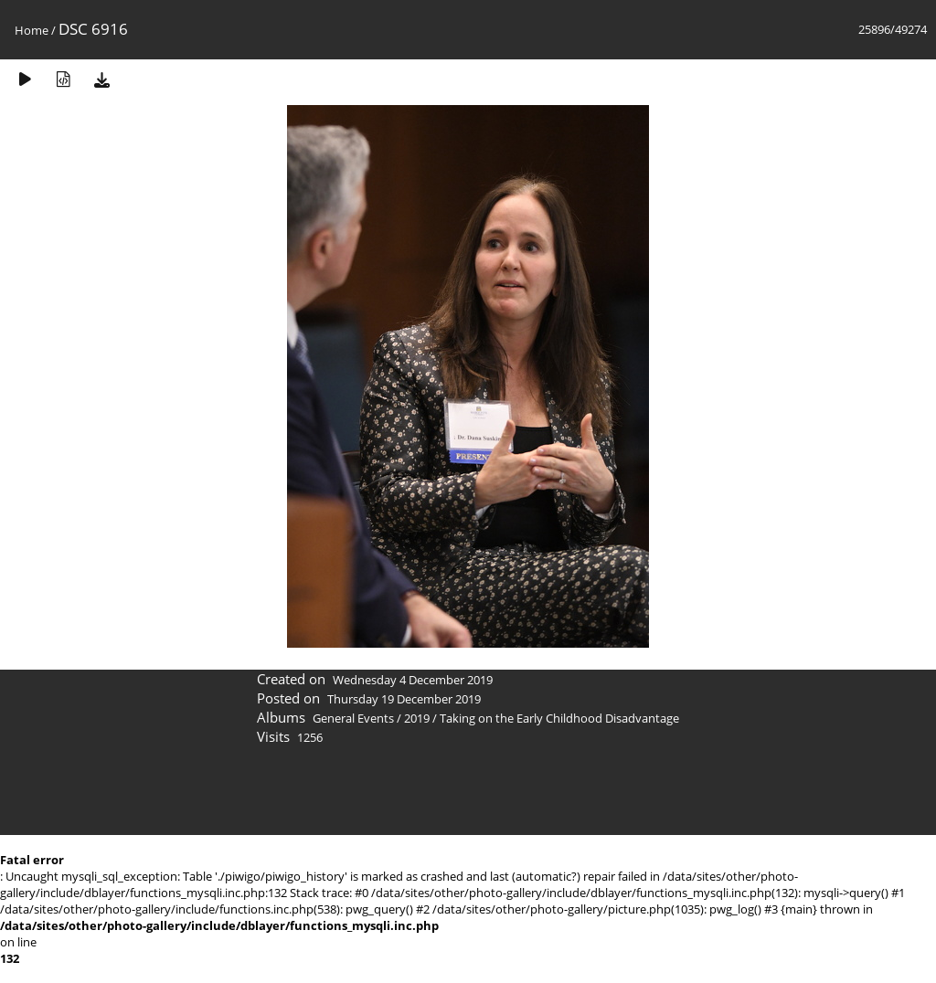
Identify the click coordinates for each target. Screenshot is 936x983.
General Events (353, 718)
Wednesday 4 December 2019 (413, 679)
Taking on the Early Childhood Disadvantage (559, 718)
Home (31, 30)
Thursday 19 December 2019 (404, 699)
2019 (417, 718)
